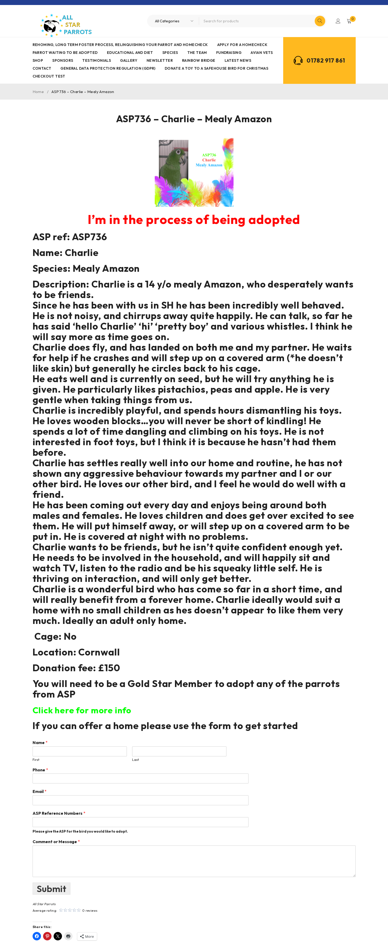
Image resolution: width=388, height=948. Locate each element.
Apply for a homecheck (242, 44)
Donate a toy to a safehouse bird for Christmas (216, 68)
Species (170, 52)
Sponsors (62, 60)
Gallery (128, 60)
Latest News (238, 60)
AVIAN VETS (262, 52)
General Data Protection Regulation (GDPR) (107, 68)
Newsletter (160, 60)
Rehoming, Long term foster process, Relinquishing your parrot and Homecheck (120, 44)
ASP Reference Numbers (59, 813)
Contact (42, 68)
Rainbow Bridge (198, 60)
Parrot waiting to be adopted (65, 52)
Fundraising (228, 52)
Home (38, 91)
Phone (40, 769)
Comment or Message (56, 841)
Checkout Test (49, 76)
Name (40, 742)
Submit (52, 888)
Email (39, 791)
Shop (38, 60)
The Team (197, 52)
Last (135, 759)
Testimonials (96, 60)
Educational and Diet (130, 52)
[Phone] (129, 778)
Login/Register (337, 21)
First (36, 759)
